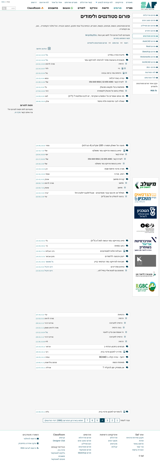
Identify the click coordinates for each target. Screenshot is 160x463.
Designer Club (59, 441)
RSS (154, 90)
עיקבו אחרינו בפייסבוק (28, 443)
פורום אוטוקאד (85, 450)
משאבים (61, 456)
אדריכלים (113, 438)
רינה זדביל (49, 267)
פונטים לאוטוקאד (58, 459)
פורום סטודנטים (150, 36)
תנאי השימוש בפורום (122, 38)
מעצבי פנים (112, 441)
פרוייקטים (119, 2)
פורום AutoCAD (150, 41)
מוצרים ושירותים (71, 2)
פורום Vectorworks (149, 56)
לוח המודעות (151, 72)
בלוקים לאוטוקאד (58, 453)
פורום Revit (152, 46)
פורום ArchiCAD (150, 62)
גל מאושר (49, 262)
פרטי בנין (61, 450)
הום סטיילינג (86, 444)
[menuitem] (127, 2)
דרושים (34, 2)
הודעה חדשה (43, 48)
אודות (141, 441)
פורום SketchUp (150, 51)
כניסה (3, 2)
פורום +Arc (152, 67)
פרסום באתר (138, 444)
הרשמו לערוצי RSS (30, 448)
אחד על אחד (57, 2)
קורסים (62, 438)
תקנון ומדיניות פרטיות (135, 438)
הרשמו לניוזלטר (31, 438)
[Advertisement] (82, 122)
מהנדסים (113, 444)
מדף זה (18, 112)
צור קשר (140, 447)
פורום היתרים (151, 30)
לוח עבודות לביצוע (105, 2)
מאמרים (129, 2)
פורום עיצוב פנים (150, 20)
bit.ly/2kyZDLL (91, 35)
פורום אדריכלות (150, 15)
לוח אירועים (44, 2)
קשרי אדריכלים (86, 2)
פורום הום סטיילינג (149, 25)
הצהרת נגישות (138, 450)
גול (47, 55)
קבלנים (114, 447)
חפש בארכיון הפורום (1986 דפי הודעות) (64, 420)
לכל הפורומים (151, 77)
